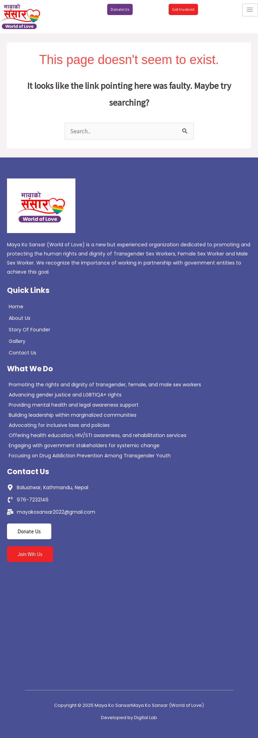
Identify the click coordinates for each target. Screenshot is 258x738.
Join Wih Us (30, 554)
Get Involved (183, 9)
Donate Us (120, 9)
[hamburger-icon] (250, 9)
